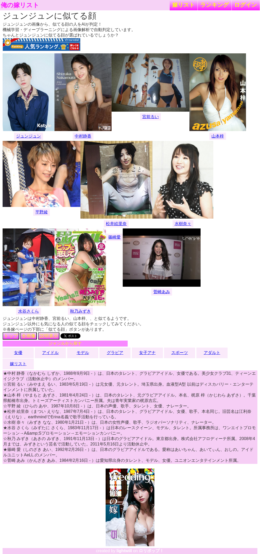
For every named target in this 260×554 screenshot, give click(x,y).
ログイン (245, 5)
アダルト (212, 352)
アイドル (50, 352)
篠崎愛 (114, 237)
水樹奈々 (183, 223)
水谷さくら (28, 311)
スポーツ (179, 352)
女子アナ (147, 352)
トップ (11, 336)
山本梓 (217, 136)
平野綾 (41, 212)
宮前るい (150, 116)
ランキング (214, 5)
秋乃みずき (80, 311)
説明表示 (48, 336)
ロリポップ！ (151, 551)
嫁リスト (183, 5)
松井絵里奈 (116, 223)
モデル (83, 352)
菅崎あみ (161, 292)
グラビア (115, 352)
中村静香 (83, 136)
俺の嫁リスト (20, 5)
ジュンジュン (28, 136)
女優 (18, 352)
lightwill (124, 551)
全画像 (29, 336)
